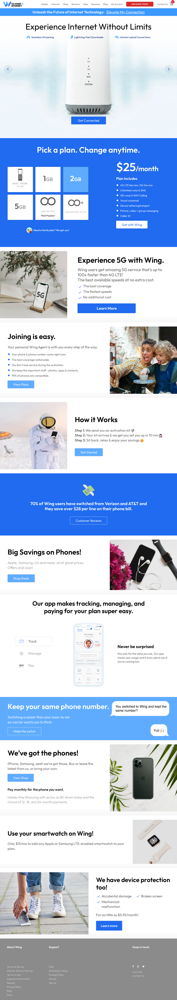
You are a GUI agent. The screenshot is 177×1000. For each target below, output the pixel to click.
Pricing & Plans (56, 974)
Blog (105, 4)
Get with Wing (132, 225)
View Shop (20, 778)
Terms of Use (13, 974)
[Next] (169, 69)
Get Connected (88, 121)
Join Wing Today (139, 4)
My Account (117, 4)
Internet (55, 4)
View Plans (20, 384)
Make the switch (24, 731)
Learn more (107, 308)
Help (85, 4)
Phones (52, 978)
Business (95, 4)
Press (9, 994)
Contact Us (162, 4)
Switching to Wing (58, 970)
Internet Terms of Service (20, 970)
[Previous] (8, 69)
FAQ (51, 966)
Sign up (52, 982)
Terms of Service (15, 966)
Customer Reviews (88, 521)
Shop (65, 4)
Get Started (88, 452)
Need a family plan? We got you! (51, 230)
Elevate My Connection (125, 12)
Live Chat (137, 971)
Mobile (44, 4)
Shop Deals (21, 578)
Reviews (76, 4)
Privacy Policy (14, 986)
